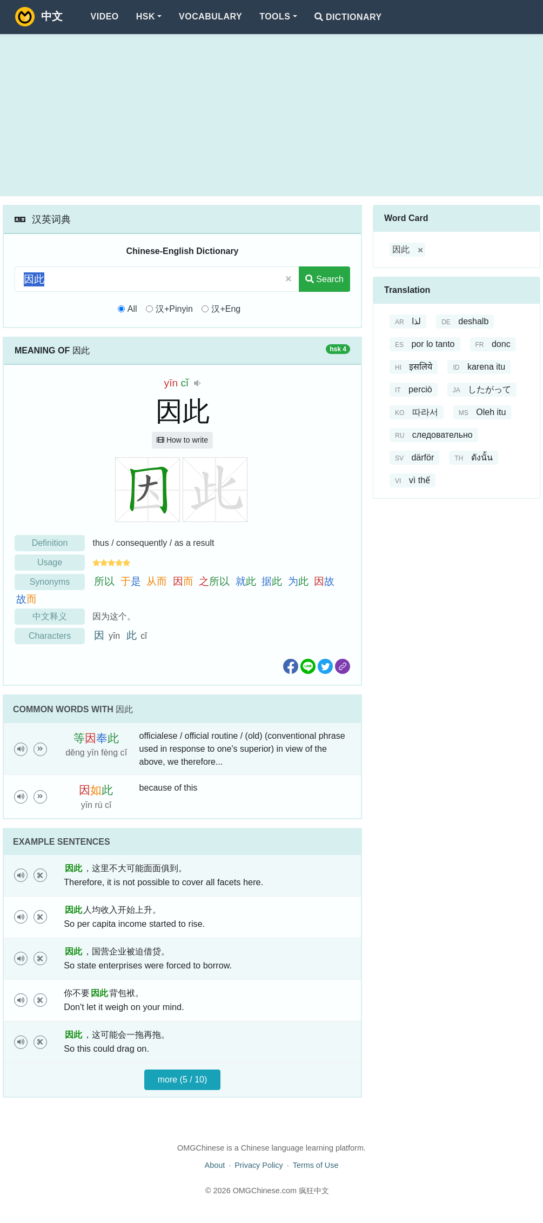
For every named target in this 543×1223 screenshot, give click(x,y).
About (215, 1165)
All (132, 308)
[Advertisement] (271, 115)
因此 (401, 249)
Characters (50, 635)
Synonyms (50, 581)
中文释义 (49, 616)
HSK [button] (145, 16)
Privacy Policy (258, 1165)
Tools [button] (274, 16)
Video (105, 16)
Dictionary (348, 17)
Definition (50, 542)
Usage (49, 562)
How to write (182, 440)
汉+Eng (225, 308)
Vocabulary (210, 16)
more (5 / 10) (182, 1079)
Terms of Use (316, 1165)
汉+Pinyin (174, 308)
